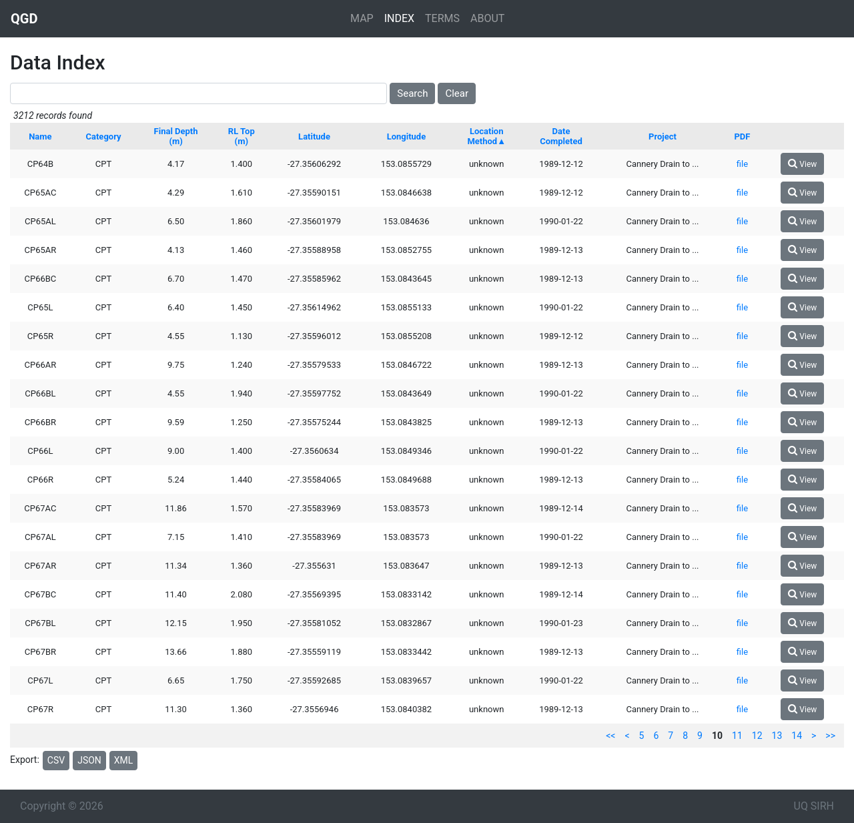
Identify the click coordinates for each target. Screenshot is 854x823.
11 (737, 735)
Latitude (314, 136)
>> (830, 735)
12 (757, 735)
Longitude (406, 136)
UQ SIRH (814, 806)
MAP (362, 18)
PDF (742, 136)
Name (40, 136)
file (742, 164)
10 (717, 735)
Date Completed (561, 136)
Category (103, 136)
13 (777, 735)
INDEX (399, 18)
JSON (89, 760)
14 (796, 735)
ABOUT (487, 18)
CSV (56, 760)
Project (663, 136)
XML (123, 760)
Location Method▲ (486, 136)
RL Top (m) (241, 136)
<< (610, 735)
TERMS (442, 18)
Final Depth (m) (176, 136)
